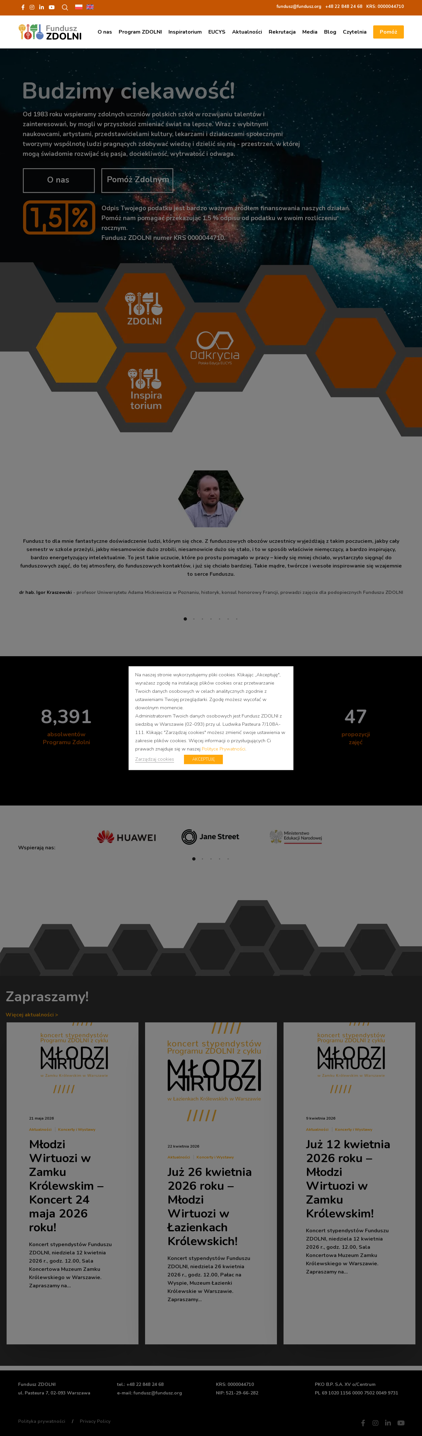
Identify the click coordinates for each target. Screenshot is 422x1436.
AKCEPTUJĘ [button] (203, 759)
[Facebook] (23, 7)
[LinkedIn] (41, 7)
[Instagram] (32, 7)
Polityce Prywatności (223, 748)
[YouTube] (52, 7)
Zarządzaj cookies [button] (154, 758)
